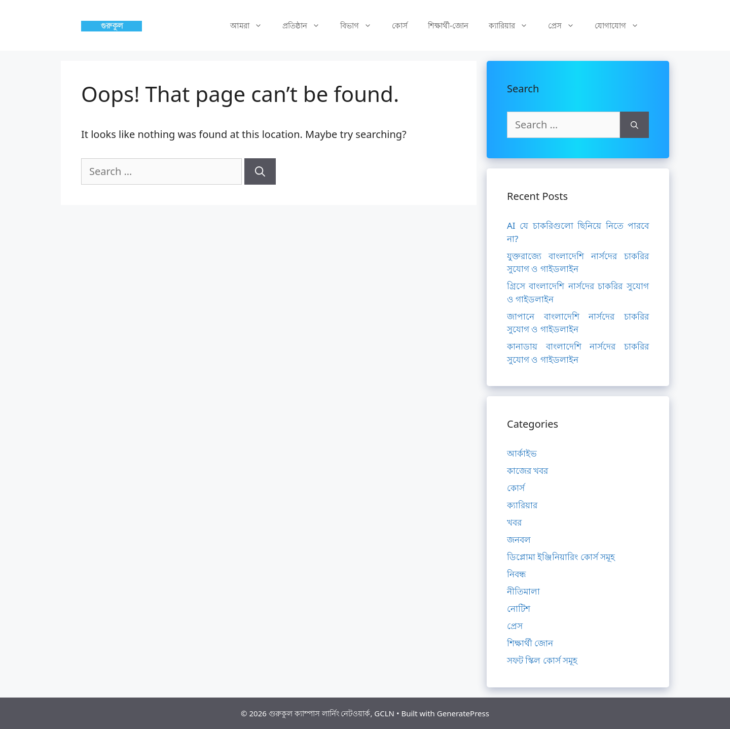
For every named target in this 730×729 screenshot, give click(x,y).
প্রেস (566, 25)
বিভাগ (361, 25)
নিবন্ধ (516, 574)
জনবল (519, 539)
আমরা (251, 25)
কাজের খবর (527, 470)
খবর (514, 522)
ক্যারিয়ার (513, 25)
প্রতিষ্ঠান (306, 25)
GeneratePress (463, 713)
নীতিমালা (523, 591)
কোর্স (400, 25)
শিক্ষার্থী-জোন (448, 25)
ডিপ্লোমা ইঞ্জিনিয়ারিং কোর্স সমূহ (561, 557)
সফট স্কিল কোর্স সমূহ (542, 660)
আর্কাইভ (522, 453)
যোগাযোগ (622, 25)
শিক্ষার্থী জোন (530, 643)
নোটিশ (518, 608)
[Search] (260, 171)
